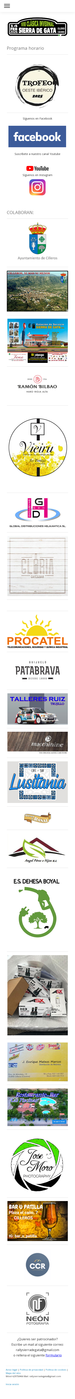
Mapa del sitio (13, 1373)
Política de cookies (56, 1369)
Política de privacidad (31, 1369)
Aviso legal (11, 1369)
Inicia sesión (12, 1384)
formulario (54, 1355)
